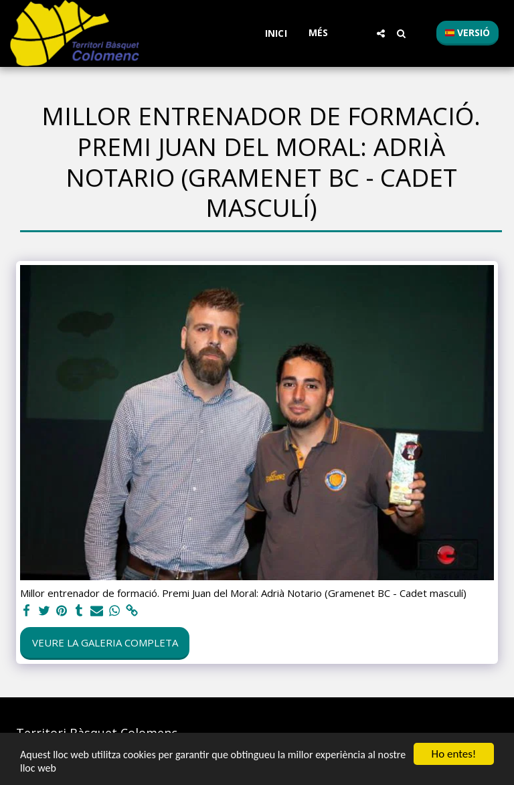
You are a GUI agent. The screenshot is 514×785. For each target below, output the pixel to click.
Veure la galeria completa (105, 642)
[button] (380, 33)
